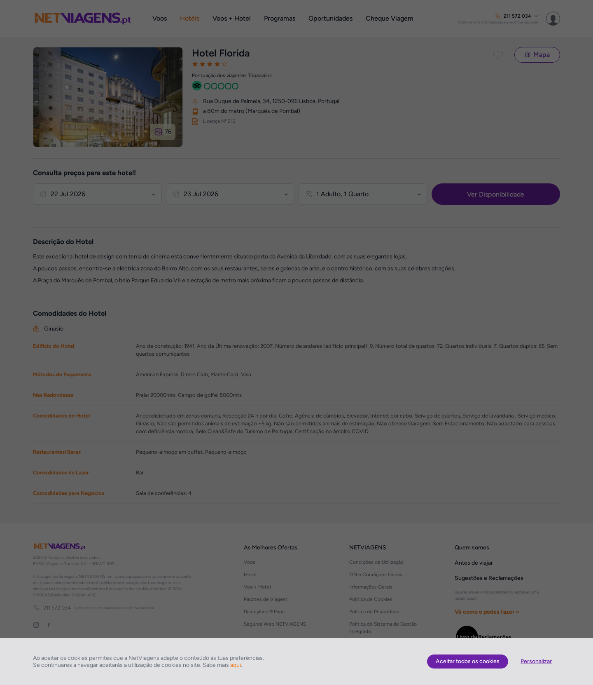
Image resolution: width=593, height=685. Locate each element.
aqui (235, 665)
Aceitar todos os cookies (468, 661)
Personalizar (536, 661)
